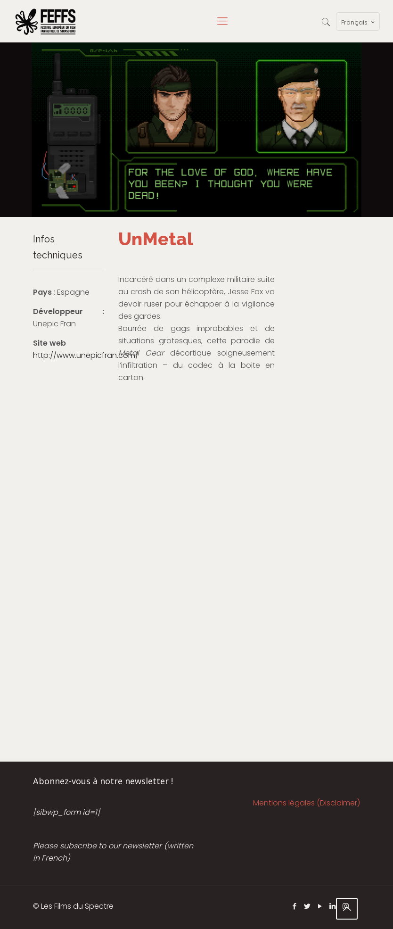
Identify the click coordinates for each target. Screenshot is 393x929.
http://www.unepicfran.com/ (86, 355)
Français (359, 22)
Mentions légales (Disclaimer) (306, 802)
